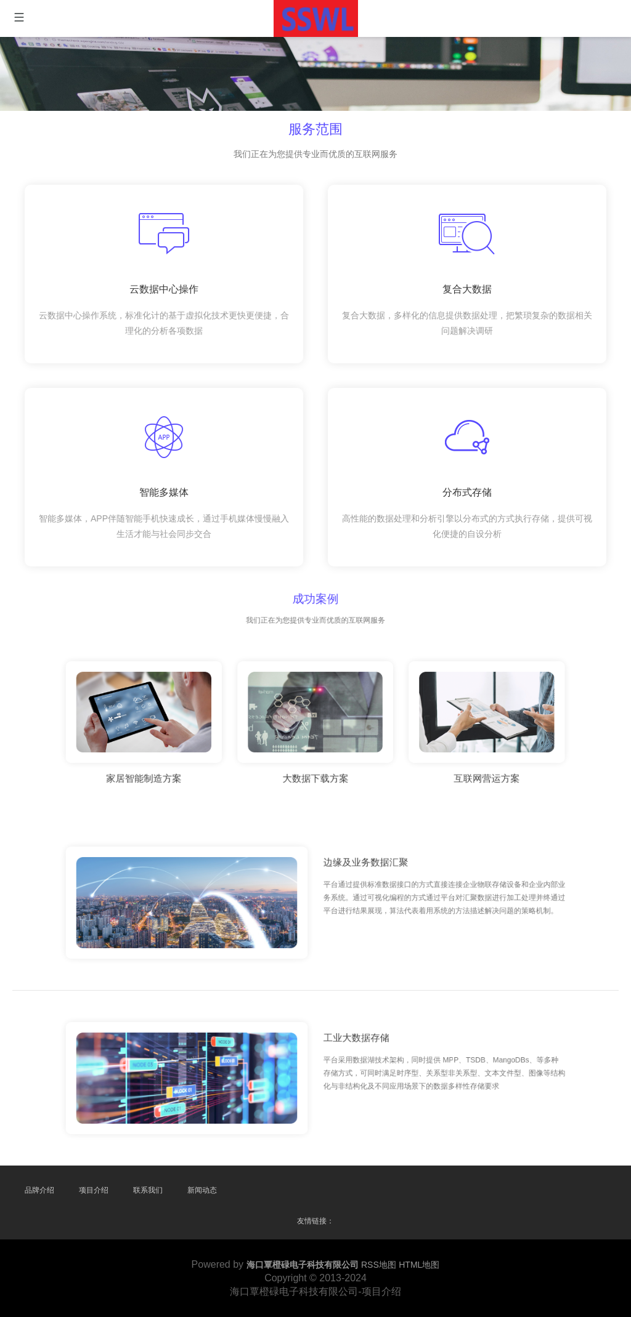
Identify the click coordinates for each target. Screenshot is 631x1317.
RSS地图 (378, 1265)
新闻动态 (202, 1190)
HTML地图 (419, 1265)
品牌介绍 (39, 1190)
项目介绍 (93, 1190)
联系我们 (148, 1190)
